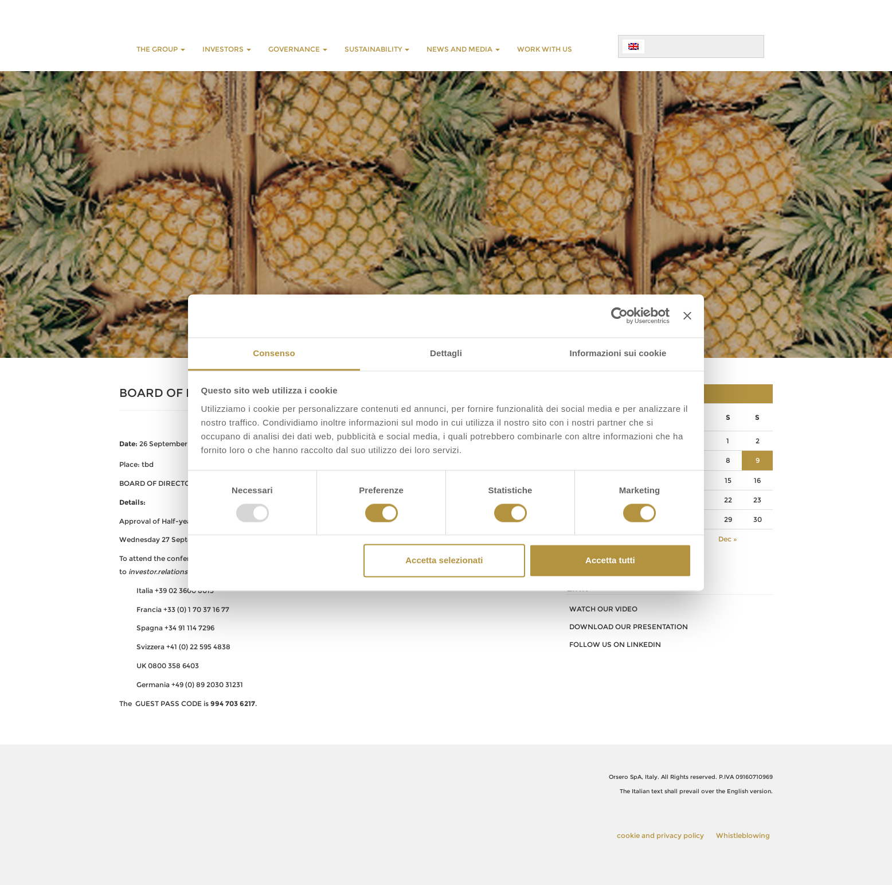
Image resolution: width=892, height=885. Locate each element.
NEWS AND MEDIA (463, 49)
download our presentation (628, 626)
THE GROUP (160, 49)
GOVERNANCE (297, 49)
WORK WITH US (544, 49)
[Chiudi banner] (687, 315)
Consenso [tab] (274, 353)
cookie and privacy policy (660, 835)
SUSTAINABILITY (377, 49)
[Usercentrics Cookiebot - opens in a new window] (619, 315)
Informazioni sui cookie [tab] (618, 353)
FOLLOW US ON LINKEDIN (615, 644)
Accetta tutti (610, 561)
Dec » (727, 539)
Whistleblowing (743, 835)
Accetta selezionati (444, 561)
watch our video (603, 609)
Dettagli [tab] (446, 353)
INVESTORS (226, 49)
